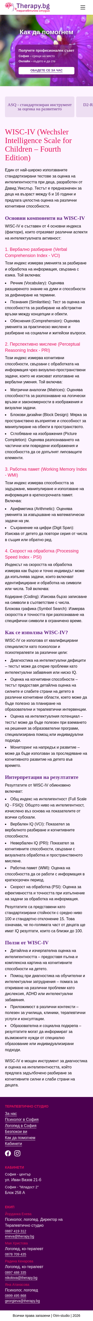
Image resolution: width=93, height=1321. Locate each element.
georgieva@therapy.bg (22, 1301)
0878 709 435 (15, 1254)
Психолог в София (22, 1119)
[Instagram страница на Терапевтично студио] (17, 1153)
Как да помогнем (20, 1138)
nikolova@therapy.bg (21, 1278)
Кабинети (13, 1144)
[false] (83, 7)
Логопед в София (20, 1126)
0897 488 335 (15, 1272)
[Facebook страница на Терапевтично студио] (8, 1153)
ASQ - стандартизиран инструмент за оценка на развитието (40, 107)
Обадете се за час (46, 70)
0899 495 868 (15, 1296)
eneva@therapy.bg (19, 1236)
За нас (11, 1114)
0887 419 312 (15, 1231)
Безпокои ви (16, 1131)
